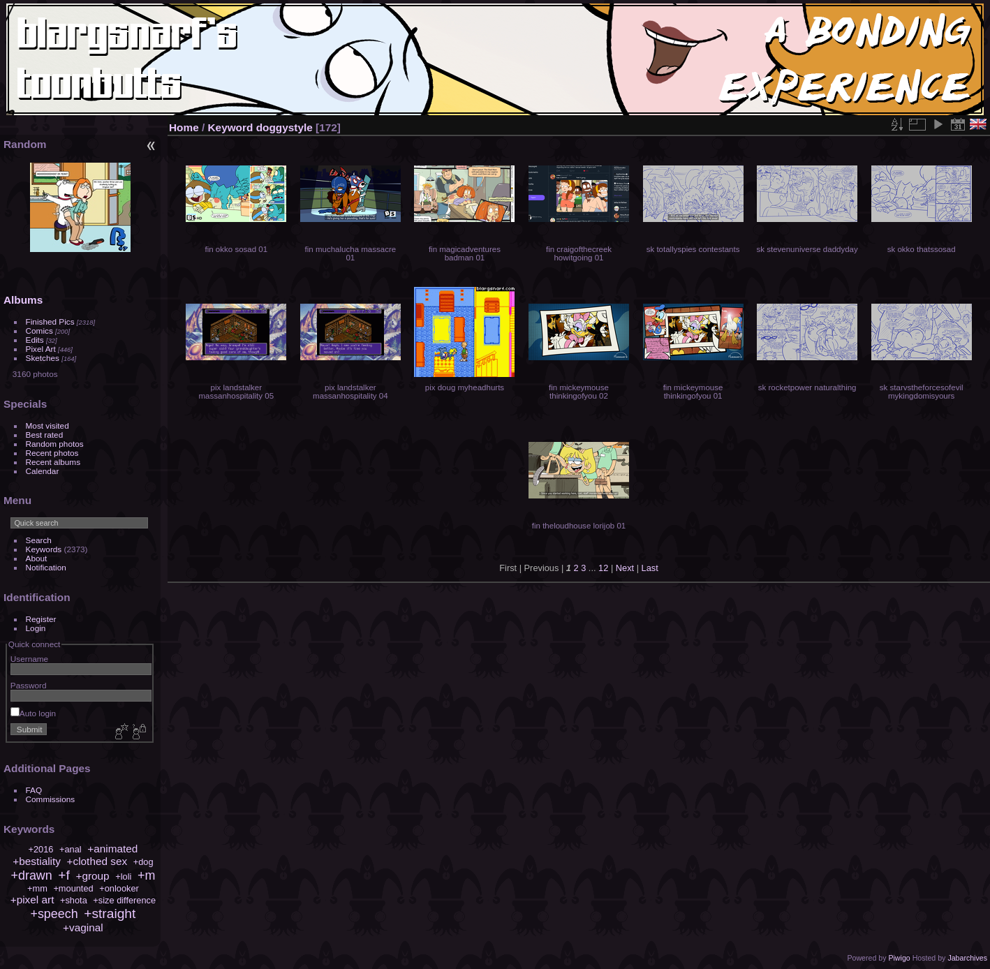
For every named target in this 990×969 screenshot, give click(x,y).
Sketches (42, 357)
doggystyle (284, 127)
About (36, 558)
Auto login (33, 713)
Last (650, 568)
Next (625, 568)
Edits (35, 339)
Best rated (45, 434)
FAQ (34, 789)
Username (29, 658)
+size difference (124, 900)
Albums (23, 300)
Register (41, 618)
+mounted (73, 888)
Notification (46, 567)
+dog (143, 862)
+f (64, 875)
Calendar (42, 470)
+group (92, 876)
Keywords (44, 549)
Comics (39, 330)
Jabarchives (967, 958)
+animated (112, 849)
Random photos (55, 443)
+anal (70, 849)
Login (36, 628)
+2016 (40, 849)
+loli (123, 876)
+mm (37, 888)
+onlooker (119, 888)
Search (39, 540)
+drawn (31, 875)
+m (146, 875)
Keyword (230, 127)
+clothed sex (97, 861)
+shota (73, 900)
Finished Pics (50, 321)
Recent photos (52, 452)
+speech (53, 914)
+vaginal (83, 927)
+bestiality (37, 861)
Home (184, 127)
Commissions (50, 799)
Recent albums (53, 461)
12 (603, 568)
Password (28, 685)
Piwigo (899, 958)
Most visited (47, 425)
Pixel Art (41, 348)
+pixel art (32, 899)
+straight (109, 913)
